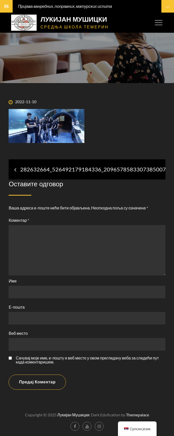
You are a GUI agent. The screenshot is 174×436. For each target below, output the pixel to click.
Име (12, 280)
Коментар (19, 220)
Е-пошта (16, 307)
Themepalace (137, 414)
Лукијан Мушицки (73, 19)
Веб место (18, 333)
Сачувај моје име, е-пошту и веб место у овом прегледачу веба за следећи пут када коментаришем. (87, 360)
